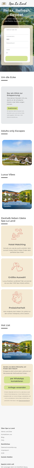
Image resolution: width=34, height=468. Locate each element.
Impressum (5, 450)
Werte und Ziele (6, 431)
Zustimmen (12, 108)
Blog (2, 437)
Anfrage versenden (17, 387)
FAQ (2, 440)
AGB (2, 453)
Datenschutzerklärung (24, 400)
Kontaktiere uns (6, 434)
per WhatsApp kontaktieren (17, 380)
